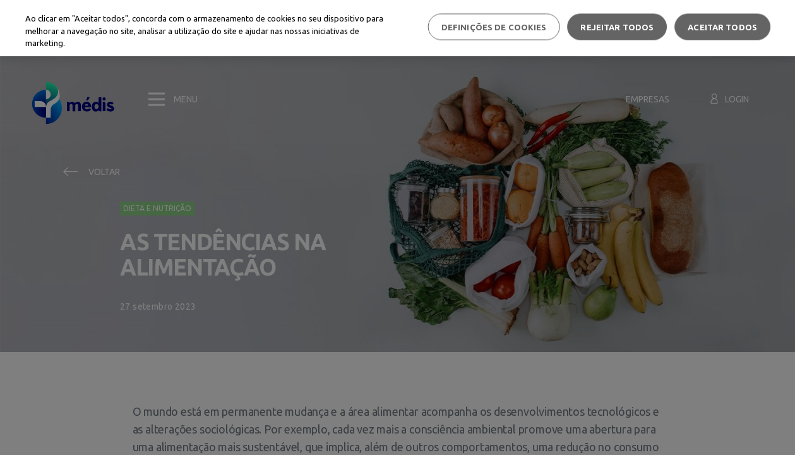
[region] (397, 28)
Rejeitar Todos (617, 26)
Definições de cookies (494, 26)
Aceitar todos (722, 26)
